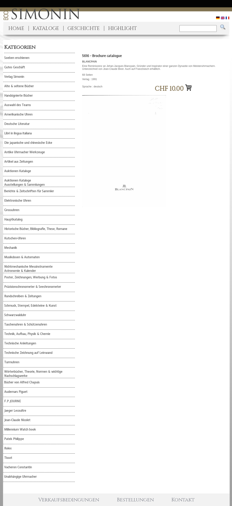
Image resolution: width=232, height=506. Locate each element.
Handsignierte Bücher (18, 95)
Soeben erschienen (16, 58)
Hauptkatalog (13, 219)
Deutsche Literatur (17, 124)
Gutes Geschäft (14, 67)
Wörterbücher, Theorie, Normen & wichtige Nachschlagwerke (33, 374)
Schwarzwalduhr (15, 315)
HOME (16, 28)
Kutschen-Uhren (15, 238)
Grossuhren (11, 210)
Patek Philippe (14, 439)
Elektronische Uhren (17, 200)
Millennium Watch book (20, 429)
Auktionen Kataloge (17, 171)
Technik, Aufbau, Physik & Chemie (27, 334)
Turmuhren (11, 362)
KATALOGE (46, 28)
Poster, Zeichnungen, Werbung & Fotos (30, 277)
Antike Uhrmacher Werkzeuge (24, 152)
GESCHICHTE (83, 28)
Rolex (8, 448)
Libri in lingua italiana (18, 133)
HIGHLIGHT (122, 28)
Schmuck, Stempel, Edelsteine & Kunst (30, 305)
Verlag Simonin (14, 77)
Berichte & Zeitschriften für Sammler (29, 191)
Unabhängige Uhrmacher (20, 477)
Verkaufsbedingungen (68, 500)
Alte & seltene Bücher (19, 86)
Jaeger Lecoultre (15, 411)
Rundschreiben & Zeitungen (22, 296)
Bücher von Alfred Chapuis (22, 382)
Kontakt (183, 500)
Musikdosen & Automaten (22, 257)
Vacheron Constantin (18, 467)
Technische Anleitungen (20, 343)
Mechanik (10, 248)
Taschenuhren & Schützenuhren (25, 324)
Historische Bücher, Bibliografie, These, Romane (35, 229)
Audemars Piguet (15, 392)
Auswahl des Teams (17, 105)
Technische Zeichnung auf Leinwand (28, 353)
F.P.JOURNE (12, 401)
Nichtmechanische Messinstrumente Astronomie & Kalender (28, 269)
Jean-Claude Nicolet (17, 420)
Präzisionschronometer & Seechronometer (32, 287)
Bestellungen (135, 500)
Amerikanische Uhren (18, 114)
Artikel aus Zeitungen (18, 161)
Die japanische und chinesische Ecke (28, 143)
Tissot (8, 458)
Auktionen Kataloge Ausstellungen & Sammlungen (24, 183)
